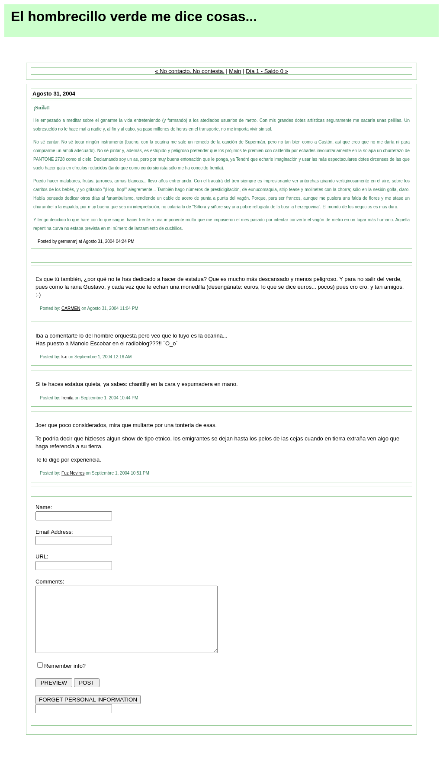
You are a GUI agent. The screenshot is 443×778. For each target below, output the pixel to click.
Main (235, 71)
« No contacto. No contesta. (189, 71)
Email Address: (54, 532)
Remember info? (65, 679)
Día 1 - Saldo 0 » (267, 71)
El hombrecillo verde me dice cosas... (134, 16)
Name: (43, 507)
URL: (41, 556)
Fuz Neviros (72, 473)
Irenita (67, 397)
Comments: (49, 581)
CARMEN (70, 308)
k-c (64, 356)
